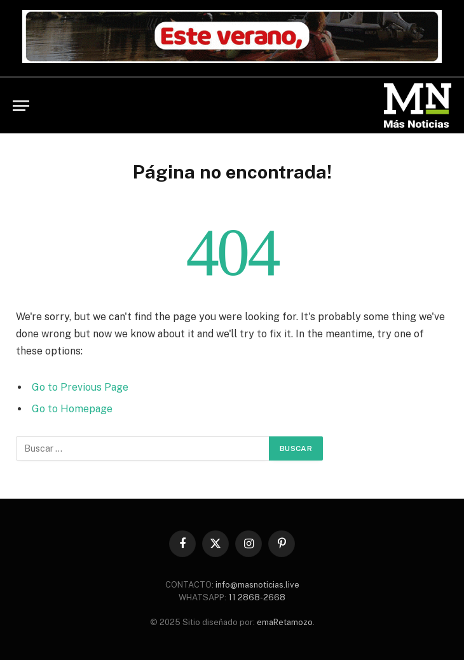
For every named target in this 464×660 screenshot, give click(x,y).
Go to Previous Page (80, 387)
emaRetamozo (285, 622)
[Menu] (21, 105)
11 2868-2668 (255, 597)
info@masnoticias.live (257, 584)
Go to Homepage (72, 409)
